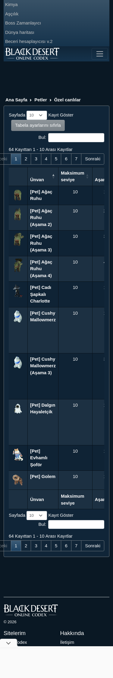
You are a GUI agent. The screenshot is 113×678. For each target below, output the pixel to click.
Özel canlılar (67, 99)
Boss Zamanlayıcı (23, 22)
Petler (40, 99)
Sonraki (92, 158)
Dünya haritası (19, 32)
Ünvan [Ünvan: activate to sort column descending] (37, 179)
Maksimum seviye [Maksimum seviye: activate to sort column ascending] (72, 176)
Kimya (11, 4)
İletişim (67, 642)
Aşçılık (11, 13)
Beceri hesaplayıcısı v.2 (28, 41)
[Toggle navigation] (100, 54)
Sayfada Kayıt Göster (41, 115)
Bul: (71, 137)
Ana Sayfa (16, 99)
